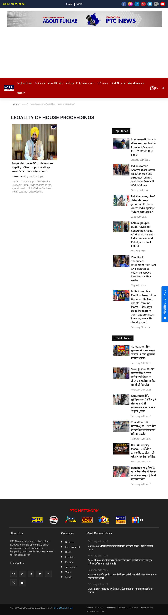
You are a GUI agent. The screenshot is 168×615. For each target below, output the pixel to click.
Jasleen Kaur (17, 177)
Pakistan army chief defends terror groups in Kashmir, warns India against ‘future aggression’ (143, 204)
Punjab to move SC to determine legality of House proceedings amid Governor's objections (33, 167)
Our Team (133, 608)
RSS (102, 611)
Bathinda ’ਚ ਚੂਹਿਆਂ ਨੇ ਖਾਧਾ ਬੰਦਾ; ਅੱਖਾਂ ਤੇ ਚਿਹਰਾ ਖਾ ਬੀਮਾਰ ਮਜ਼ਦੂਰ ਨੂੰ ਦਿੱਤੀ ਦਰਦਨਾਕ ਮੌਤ (143, 473)
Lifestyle (67, 557)
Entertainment (85, 83)
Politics (40, 83)
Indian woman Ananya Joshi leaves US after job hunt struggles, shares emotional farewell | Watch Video (143, 176)
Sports (66, 577)
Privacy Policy (146, 608)
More (21, 92)
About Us (99, 608)
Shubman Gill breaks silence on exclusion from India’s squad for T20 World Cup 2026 (143, 147)
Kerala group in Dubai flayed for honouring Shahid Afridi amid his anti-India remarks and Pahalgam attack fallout (143, 234)
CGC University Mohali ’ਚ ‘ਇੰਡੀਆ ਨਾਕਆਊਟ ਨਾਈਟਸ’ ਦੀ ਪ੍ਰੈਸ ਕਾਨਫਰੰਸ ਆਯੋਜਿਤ (143, 451)
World (66, 572)
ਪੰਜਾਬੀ (79, 4)
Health (66, 552)
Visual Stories (55, 83)
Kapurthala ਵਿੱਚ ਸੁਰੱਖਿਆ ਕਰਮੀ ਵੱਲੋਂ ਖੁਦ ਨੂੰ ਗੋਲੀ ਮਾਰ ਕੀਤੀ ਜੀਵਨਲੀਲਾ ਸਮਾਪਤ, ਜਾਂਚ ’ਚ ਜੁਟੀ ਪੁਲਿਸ (144, 403)
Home (14, 104)
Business (67, 542)
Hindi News (117, 83)
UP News (103, 83)
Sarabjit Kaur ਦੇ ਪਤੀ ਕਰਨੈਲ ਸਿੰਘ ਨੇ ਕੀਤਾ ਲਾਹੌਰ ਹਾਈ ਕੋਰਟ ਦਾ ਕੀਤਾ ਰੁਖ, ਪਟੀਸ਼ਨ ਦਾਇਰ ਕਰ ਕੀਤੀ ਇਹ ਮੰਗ (143, 377)
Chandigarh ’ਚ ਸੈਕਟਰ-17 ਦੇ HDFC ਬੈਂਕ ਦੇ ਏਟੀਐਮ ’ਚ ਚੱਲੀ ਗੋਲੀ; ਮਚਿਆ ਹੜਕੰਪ (143, 428)
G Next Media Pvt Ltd (63, 608)
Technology (69, 567)
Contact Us (111, 608)
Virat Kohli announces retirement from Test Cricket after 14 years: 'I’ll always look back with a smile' (143, 269)
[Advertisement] (84, 50)
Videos (70, 83)
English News (24, 83)
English (69, 4)
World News (136, 83)
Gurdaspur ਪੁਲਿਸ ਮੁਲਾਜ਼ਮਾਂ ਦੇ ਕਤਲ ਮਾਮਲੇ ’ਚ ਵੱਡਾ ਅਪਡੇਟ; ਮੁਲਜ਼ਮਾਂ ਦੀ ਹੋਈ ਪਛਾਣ (143, 352)
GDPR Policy (93, 611)
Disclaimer (122, 608)
